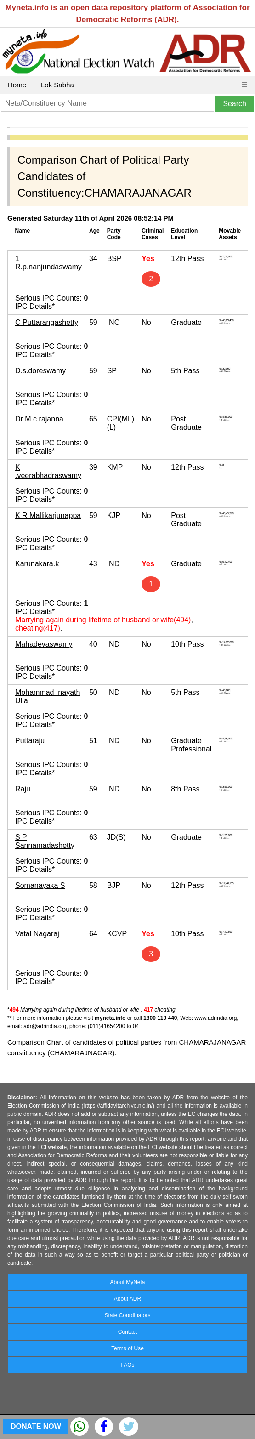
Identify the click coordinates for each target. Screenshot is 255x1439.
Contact (127, 1332)
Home (17, 85)
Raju (22, 789)
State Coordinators (127, 1315)
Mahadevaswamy (44, 644)
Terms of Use (127, 1348)
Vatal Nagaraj (37, 934)
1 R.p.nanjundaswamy (48, 263)
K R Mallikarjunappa (48, 515)
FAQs (127, 1365)
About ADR (127, 1299)
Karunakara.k (37, 564)
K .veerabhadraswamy (48, 471)
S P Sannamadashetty (44, 841)
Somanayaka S (40, 885)
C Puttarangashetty (46, 322)
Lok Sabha (57, 85)
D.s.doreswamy (40, 371)
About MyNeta (127, 1282)
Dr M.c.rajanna (39, 419)
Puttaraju (30, 741)
